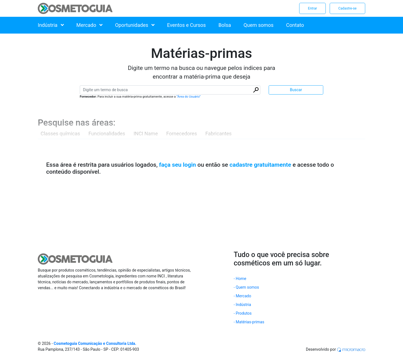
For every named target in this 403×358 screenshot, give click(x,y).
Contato (295, 25)
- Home (240, 278)
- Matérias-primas (249, 322)
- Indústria (242, 304)
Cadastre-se (347, 8)
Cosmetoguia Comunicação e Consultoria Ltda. (95, 343)
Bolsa (224, 25)
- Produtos (243, 313)
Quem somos (258, 25)
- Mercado (242, 296)
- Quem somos (246, 287)
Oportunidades (134, 25)
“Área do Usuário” (189, 96)
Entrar (312, 8)
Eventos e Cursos (186, 25)
